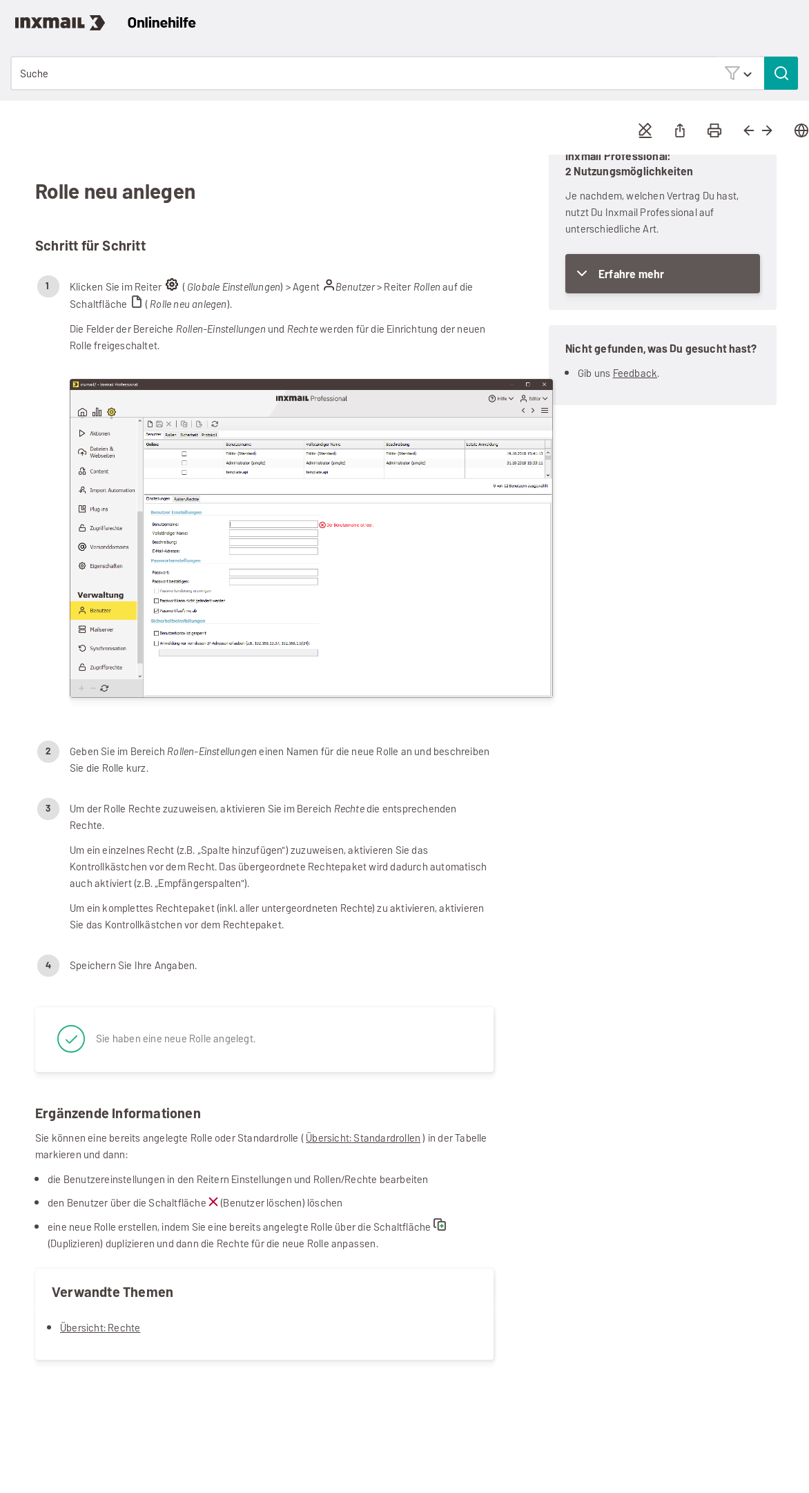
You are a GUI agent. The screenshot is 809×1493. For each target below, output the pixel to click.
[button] (738, 73)
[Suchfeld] (404, 73)
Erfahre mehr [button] (631, 274)
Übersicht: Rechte (100, 1327)
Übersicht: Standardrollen (363, 1137)
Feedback (635, 373)
